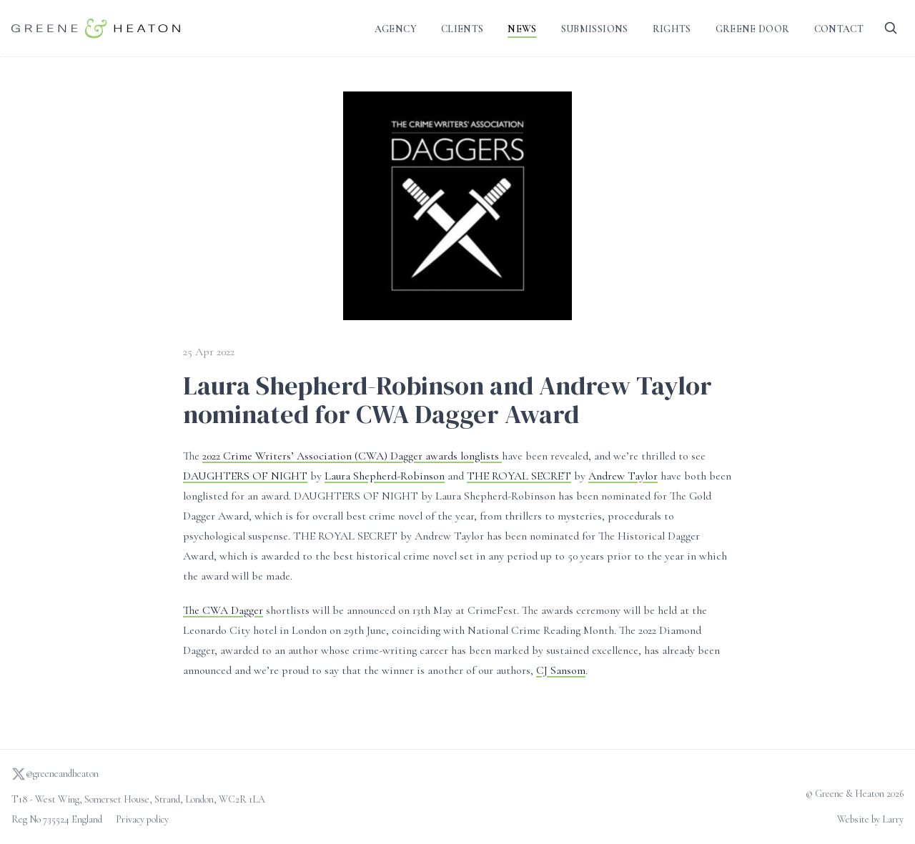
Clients (462, 29)
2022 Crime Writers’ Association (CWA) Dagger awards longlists (352, 456)
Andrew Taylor (623, 476)
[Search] (891, 28)
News (522, 29)
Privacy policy (142, 819)
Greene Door (753, 29)
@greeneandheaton (55, 774)
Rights (672, 29)
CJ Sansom (560, 670)
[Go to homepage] (95, 28)
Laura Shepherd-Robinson (385, 476)
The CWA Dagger (223, 610)
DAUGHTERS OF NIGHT (245, 476)
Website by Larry (870, 819)
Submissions (594, 29)
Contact (839, 29)
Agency (396, 29)
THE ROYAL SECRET (519, 476)
